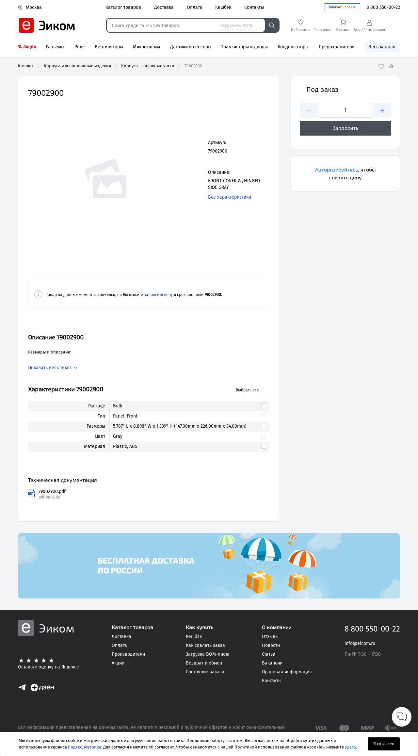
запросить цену (158, 294)
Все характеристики (229, 197)
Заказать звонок (342, 7)
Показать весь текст (49, 367)
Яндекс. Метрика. (85, 747)
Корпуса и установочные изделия (77, 65)
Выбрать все (251, 390)
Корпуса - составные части (147, 65)
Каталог (26, 65)
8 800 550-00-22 (383, 7)
